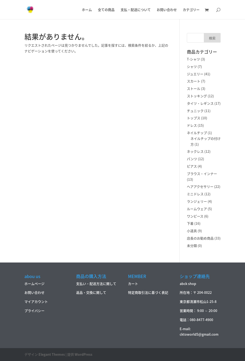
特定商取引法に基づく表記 (148, 292)
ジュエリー (195, 73)
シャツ (192, 66)
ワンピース (195, 216)
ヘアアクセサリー (200, 186)
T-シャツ (193, 59)
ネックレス (195, 151)
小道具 (192, 230)
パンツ (192, 158)
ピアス (192, 166)
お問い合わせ (167, 10)
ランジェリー (197, 201)
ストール (193, 88)
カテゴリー (191, 10)
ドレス (192, 125)
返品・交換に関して (91, 292)
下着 (190, 223)
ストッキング (197, 95)
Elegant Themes (52, 354)
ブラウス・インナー (202, 173)
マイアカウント (36, 301)
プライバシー (34, 310)
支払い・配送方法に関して (96, 283)
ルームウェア (197, 208)
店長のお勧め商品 (200, 238)
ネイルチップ (197, 132)
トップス (193, 117)
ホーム (87, 10)
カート (133, 283)
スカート (193, 81)
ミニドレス (195, 193)
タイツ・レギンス (200, 103)
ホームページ (34, 283)
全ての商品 (106, 10)
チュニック (195, 110)
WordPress (83, 354)
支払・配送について (136, 10)
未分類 (192, 245)
